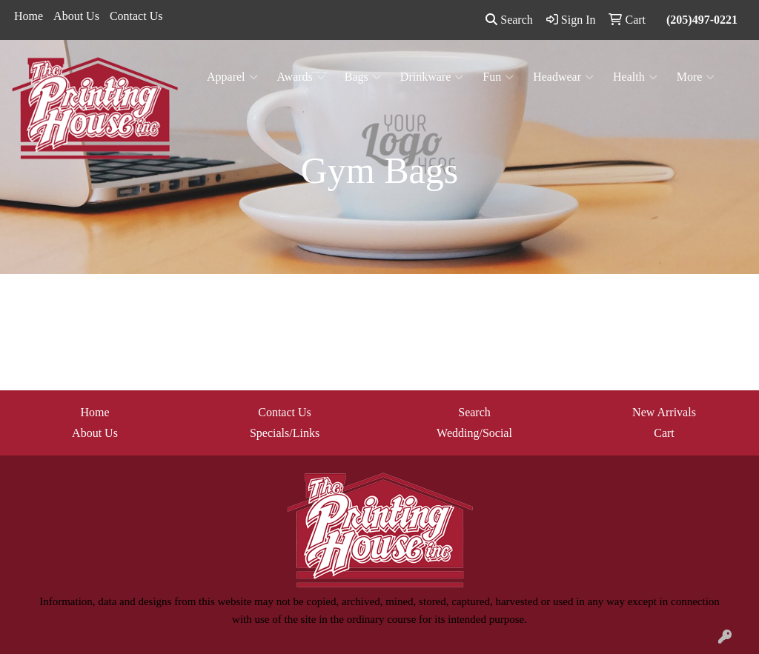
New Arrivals (664, 412)
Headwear (563, 77)
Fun (498, 77)
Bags (363, 77)
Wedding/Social (474, 433)
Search (509, 19)
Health (635, 77)
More (696, 77)
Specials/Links (284, 433)
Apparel (232, 77)
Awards (301, 77)
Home (28, 16)
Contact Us (136, 16)
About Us (76, 16)
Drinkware (431, 77)
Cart (664, 433)
